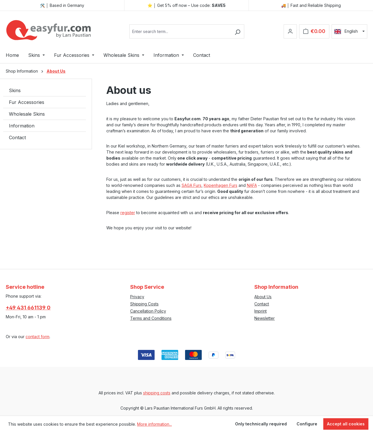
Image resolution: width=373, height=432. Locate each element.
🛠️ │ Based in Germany (62, 5)
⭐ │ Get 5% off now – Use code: (186, 5)
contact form (37, 336)
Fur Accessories (26, 102)
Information (21, 126)
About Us (263, 296)
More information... (154, 424)
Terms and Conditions (151, 318)
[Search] (237, 31)
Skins (15, 90)
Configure (307, 423)
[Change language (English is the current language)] (349, 31)
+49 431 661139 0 (28, 308)
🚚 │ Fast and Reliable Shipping (311, 5)
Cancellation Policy (148, 311)
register (127, 212)
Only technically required (261, 423)
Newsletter (264, 318)
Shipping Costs (144, 303)
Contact (17, 137)
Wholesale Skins (27, 114)
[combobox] (180, 31)
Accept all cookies (346, 423)
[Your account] (290, 31)
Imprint (260, 311)
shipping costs (156, 392)
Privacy (137, 296)
